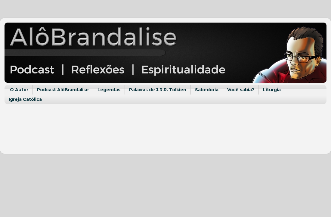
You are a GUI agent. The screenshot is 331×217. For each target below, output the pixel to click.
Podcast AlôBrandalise (63, 89)
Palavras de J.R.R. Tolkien (157, 89)
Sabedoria (206, 89)
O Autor (19, 89)
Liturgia (272, 89)
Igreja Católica (25, 99)
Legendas (108, 89)
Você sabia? (240, 89)
